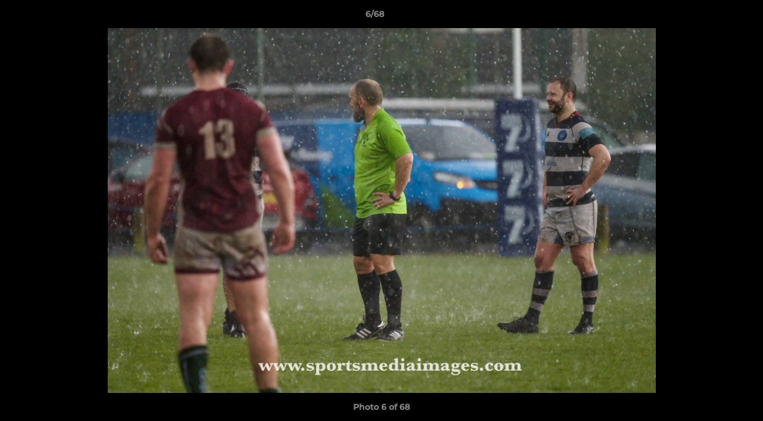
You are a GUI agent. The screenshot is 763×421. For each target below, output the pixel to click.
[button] (714, 17)
